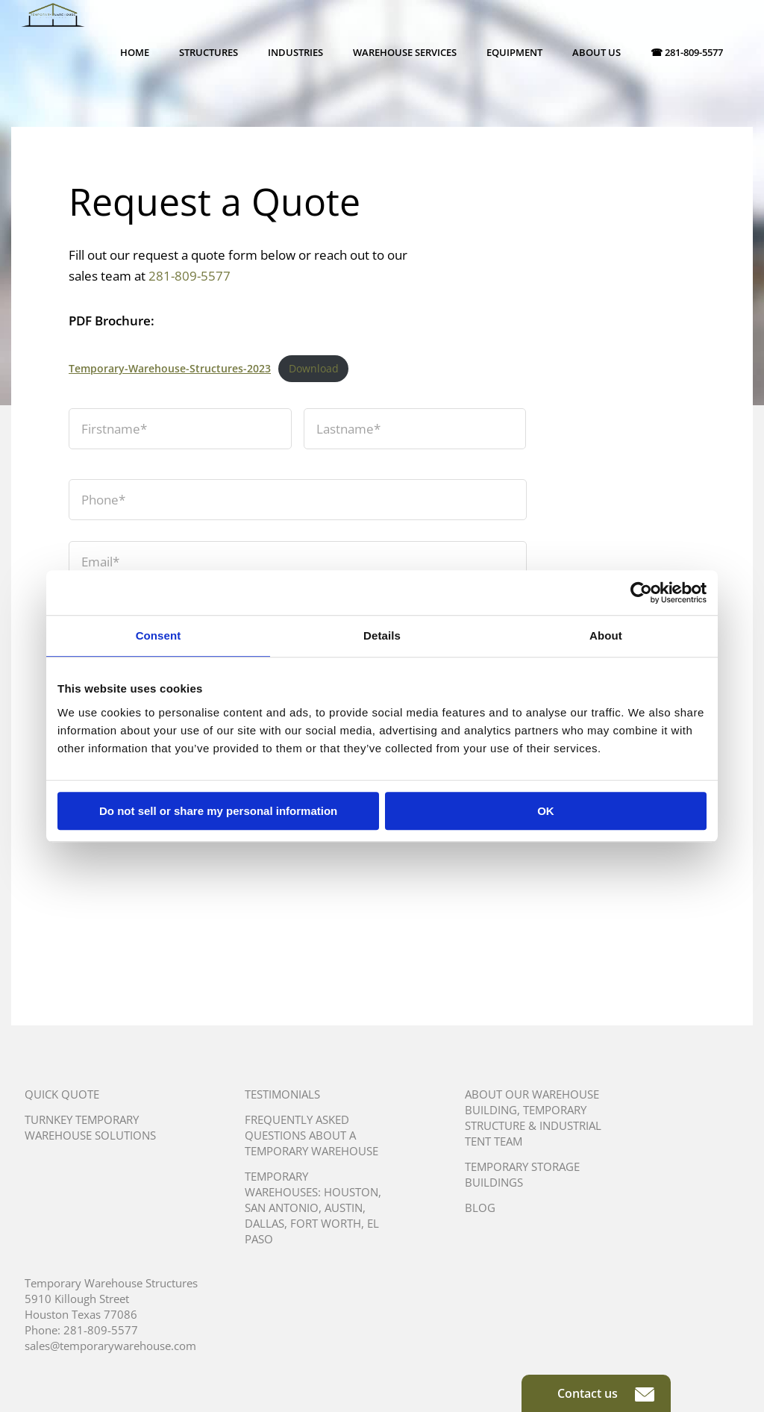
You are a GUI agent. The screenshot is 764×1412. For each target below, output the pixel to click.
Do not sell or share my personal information (218, 811)
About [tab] (605, 635)
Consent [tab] (158, 635)
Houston (351, 1191)
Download (314, 368)
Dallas (264, 1223)
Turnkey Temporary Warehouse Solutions (90, 1127)
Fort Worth (325, 1223)
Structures (208, 52)
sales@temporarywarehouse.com (110, 1345)
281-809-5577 (189, 275)
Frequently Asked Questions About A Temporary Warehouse (311, 1135)
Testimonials (282, 1094)
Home (134, 52)
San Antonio (282, 1207)
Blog (480, 1207)
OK (545, 811)
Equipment (514, 52)
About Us (596, 52)
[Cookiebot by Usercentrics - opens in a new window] (641, 592)
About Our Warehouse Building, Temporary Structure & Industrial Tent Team (533, 1118)
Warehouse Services (405, 52)
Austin (344, 1207)
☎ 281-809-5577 (687, 52)
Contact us (605, 1393)
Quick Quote (62, 1094)
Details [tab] (382, 635)
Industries (295, 52)
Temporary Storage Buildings (522, 1174)
